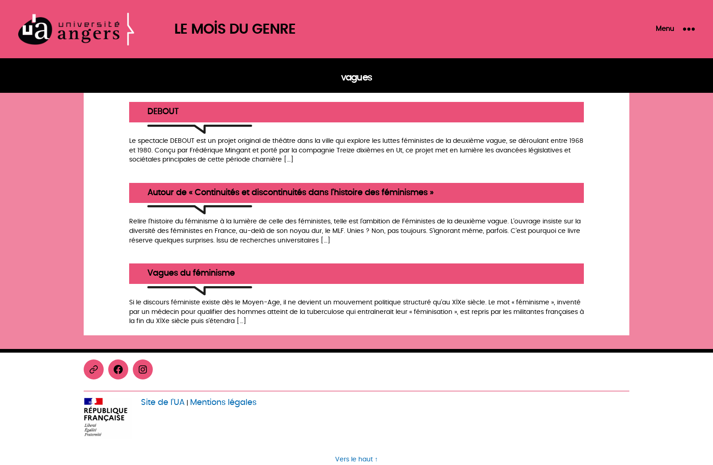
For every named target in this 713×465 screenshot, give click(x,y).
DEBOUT (163, 112)
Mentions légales (223, 402)
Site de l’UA (163, 402)
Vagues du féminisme (191, 273)
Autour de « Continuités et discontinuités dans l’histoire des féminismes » (290, 193)
